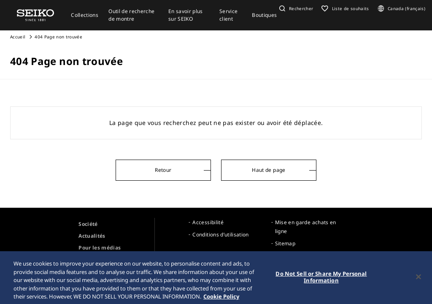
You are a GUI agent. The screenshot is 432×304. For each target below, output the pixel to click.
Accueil (17, 37)
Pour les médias (99, 247)
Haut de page (268, 170)
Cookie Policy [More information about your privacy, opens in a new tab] (221, 298)
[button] (295, 8)
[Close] (418, 279)
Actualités (91, 235)
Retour (163, 170)
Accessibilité (208, 222)
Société (87, 224)
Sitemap (285, 243)
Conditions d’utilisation (220, 234)
